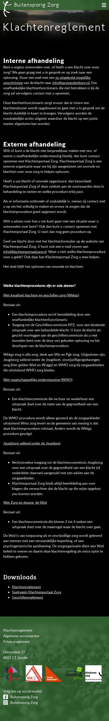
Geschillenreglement (27, 597)
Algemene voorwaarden (21, 635)
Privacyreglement (16, 641)
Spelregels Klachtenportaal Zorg (36, 592)
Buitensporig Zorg (24, 696)
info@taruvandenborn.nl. (71, 82)
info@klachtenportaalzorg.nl (24, 251)
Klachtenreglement (26, 587)
